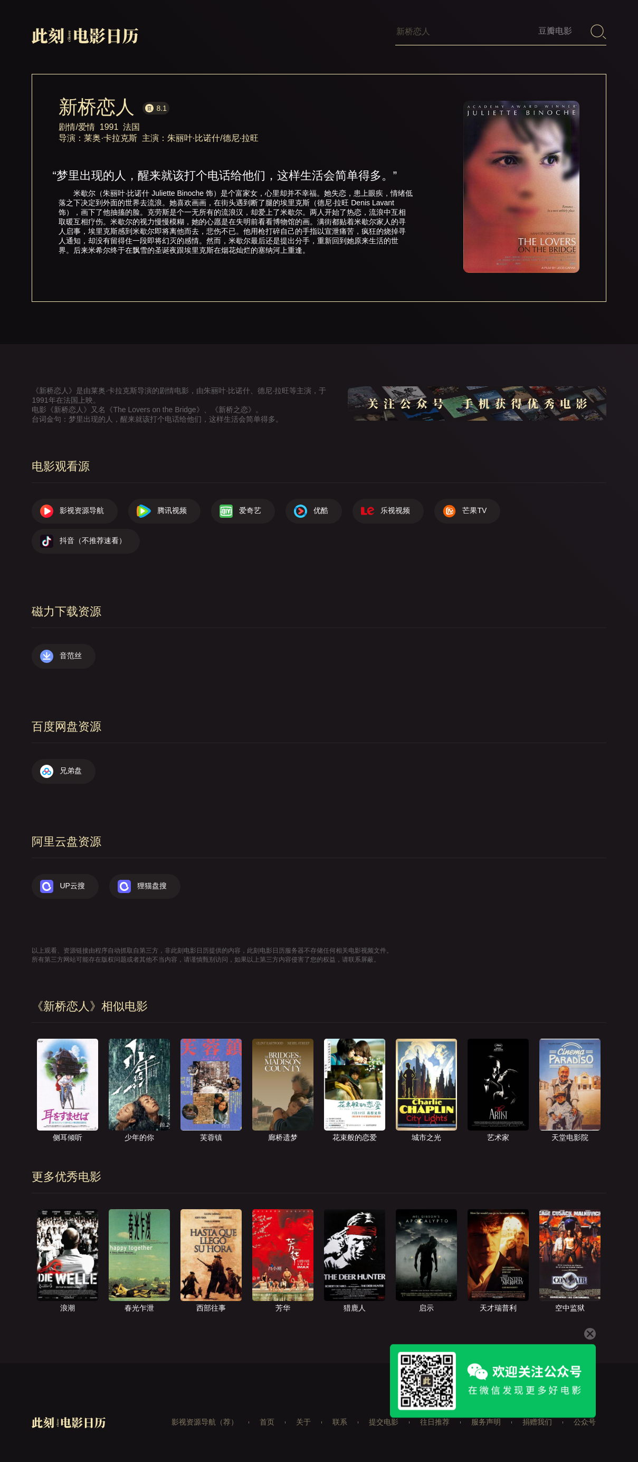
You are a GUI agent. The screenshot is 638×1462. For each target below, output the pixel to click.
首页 (267, 1422)
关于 (303, 1422)
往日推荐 (435, 1422)
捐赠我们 (537, 1422)
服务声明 (486, 1422)
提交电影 (383, 1422)
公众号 (585, 1422)
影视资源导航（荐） (205, 1422)
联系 (339, 1422)
